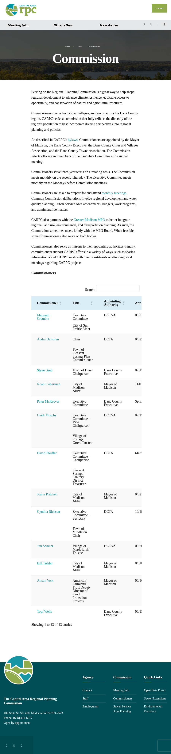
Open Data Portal (154, 689)
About (80, 45)
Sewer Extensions (155, 697)
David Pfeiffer (47, 452)
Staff (85, 697)
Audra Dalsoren (48, 338)
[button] (60, 302)
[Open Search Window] (164, 23)
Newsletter (109, 24)
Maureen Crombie (43, 316)
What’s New (63, 24)
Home (67, 45)
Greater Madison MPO (89, 219)
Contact (87, 689)
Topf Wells (44, 611)
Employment (91, 705)
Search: (90, 289)
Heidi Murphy (47, 414)
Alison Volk (45, 580)
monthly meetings (114, 192)
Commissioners (122, 697)
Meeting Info (18, 24)
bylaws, (73, 139)
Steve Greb (44, 369)
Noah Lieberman (48, 383)
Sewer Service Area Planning (122, 708)
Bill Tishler (45, 562)
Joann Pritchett (47, 493)
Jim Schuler (45, 545)
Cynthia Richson (48, 511)
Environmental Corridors (153, 708)
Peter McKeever (48, 401)
